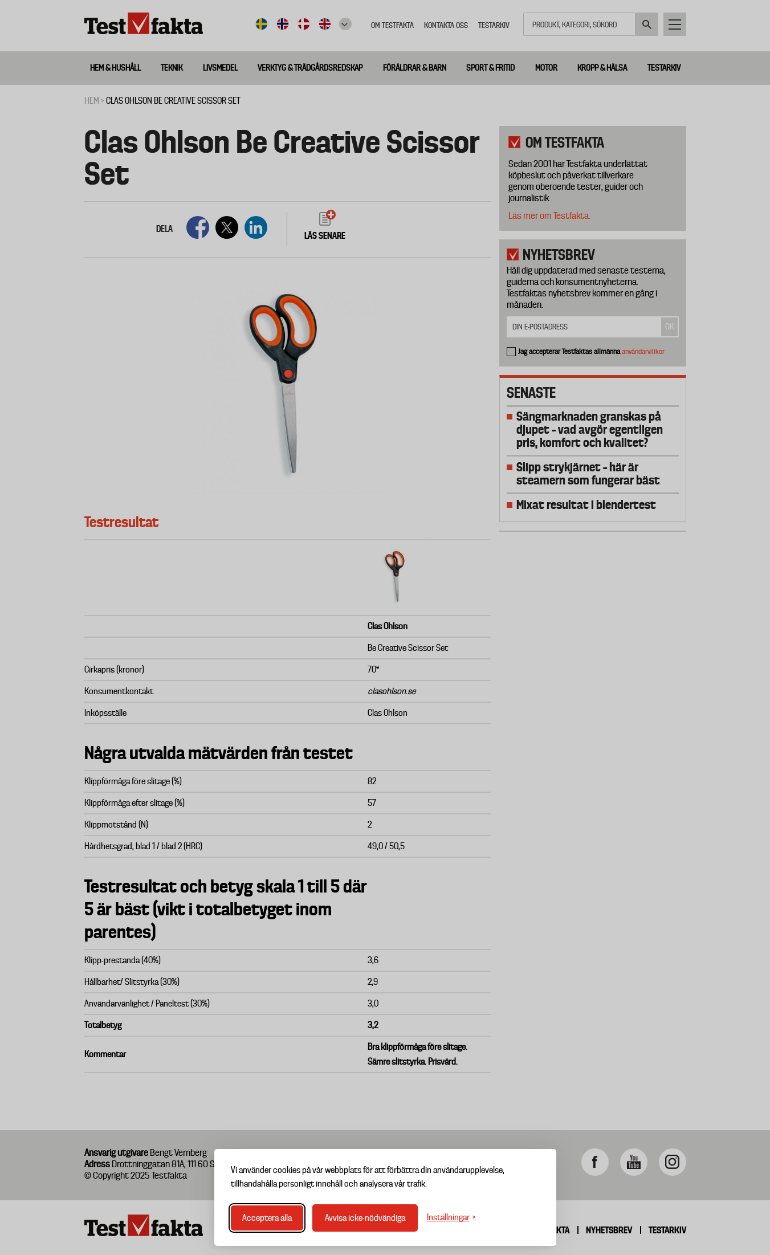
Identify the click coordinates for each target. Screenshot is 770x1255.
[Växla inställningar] (451, 1218)
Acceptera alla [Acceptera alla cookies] (267, 1218)
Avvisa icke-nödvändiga (365, 1218)
